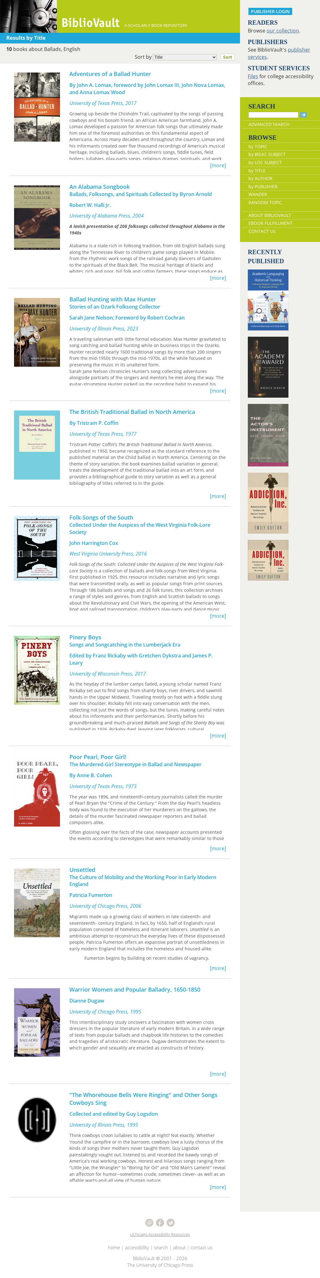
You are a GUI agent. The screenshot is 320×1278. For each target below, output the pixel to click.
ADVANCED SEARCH (268, 124)
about (179, 1247)
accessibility (137, 1247)
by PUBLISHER (263, 186)
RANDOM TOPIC (265, 202)
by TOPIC (257, 146)
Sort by (186, 57)
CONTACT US (262, 231)
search (161, 1247)
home (114, 1247)
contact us (201, 1247)
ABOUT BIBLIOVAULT (269, 215)
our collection (283, 30)
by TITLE (257, 171)
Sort (227, 57)
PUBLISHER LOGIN (270, 11)
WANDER (257, 194)
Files (253, 76)
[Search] (273, 115)
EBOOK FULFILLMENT (270, 223)
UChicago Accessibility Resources (160, 1234)
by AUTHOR (260, 178)
